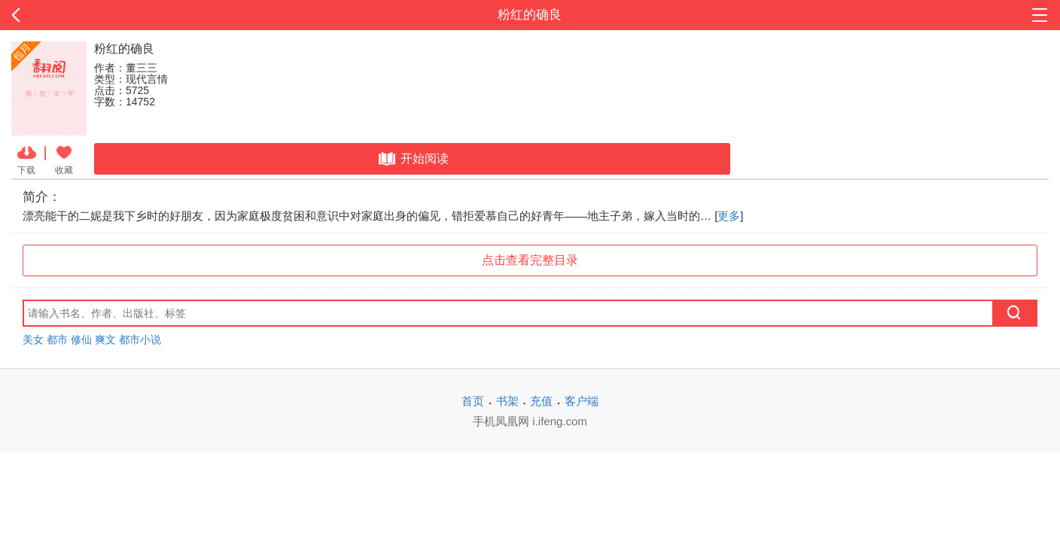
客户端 (582, 400)
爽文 (105, 339)
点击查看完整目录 (530, 260)
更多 (728, 215)
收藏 (64, 159)
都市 (57, 339)
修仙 (81, 339)
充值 (541, 400)
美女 (33, 339)
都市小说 (140, 339)
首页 (472, 400)
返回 (106, 15)
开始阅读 (412, 159)
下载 (26, 159)
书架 (507, 400)
